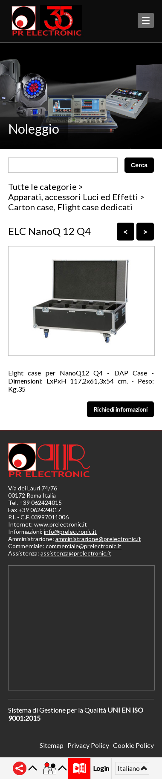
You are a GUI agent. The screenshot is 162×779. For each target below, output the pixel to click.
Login (101, 768)
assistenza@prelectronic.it (75, 553)
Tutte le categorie (42, 186)
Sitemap (52, 745)
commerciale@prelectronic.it (84, 546)
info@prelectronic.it (70, 531)
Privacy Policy (88, 745)
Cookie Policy (133, 745)
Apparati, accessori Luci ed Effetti (73, 197)
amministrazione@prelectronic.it (98, 538)
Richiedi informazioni (120, 409)
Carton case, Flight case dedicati (70, 207)
